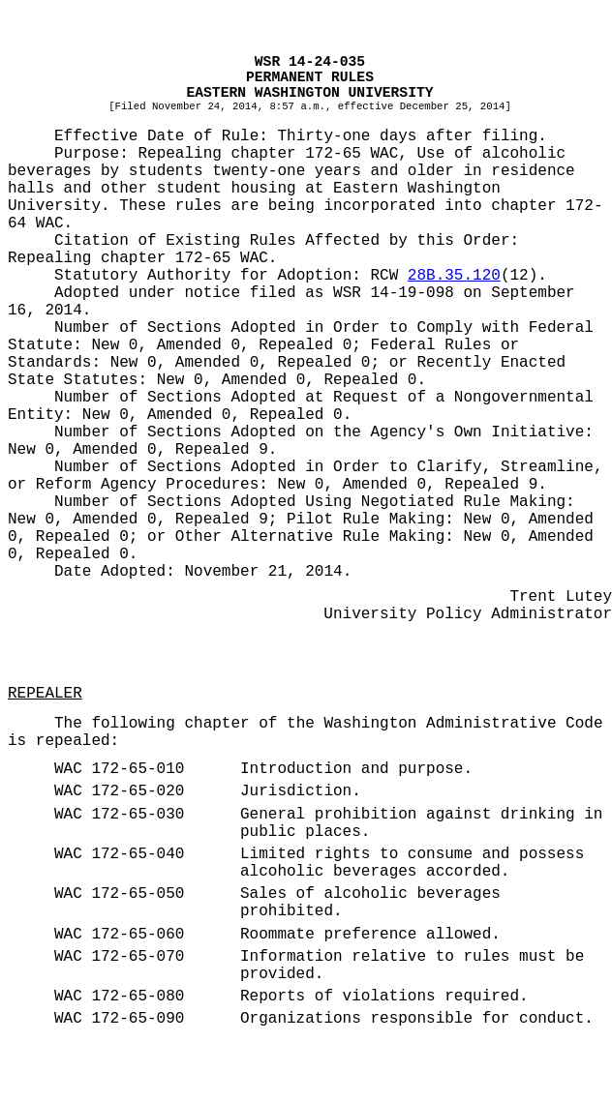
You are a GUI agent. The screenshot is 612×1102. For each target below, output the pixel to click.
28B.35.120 (454, 275)
